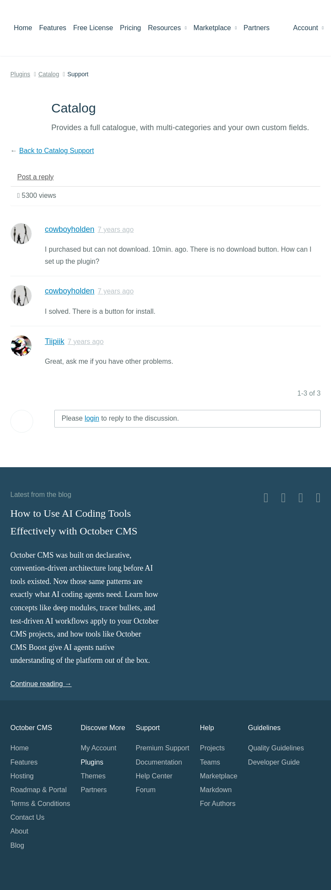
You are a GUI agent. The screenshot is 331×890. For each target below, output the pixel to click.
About (19, 831)
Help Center (154, 776)
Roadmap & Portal (38, 789)
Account (308, 27)
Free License (93, 27)
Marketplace (215, 27)
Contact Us (27, 817)
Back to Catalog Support (56, 150)
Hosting (22, 776)
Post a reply (35, 177)
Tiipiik (54, 341)
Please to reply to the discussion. (120, 418)
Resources (167, 27)
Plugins (20, 74)
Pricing (130, 27)
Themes (93, 776)
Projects (212, 748)
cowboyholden (69, 229)
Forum (146, 789)
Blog (17, 845)
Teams (210, 762)
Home (23, 27)
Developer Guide (274, 762)
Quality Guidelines (276, 748)
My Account (98, 748)
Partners (256, 27)
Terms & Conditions (40, 803)
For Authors (218, 803)
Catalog (48, 74)
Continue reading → (41, 683)
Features (52, 27)
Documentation (159, 762)
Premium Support (163, 748)
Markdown (216, 789)
